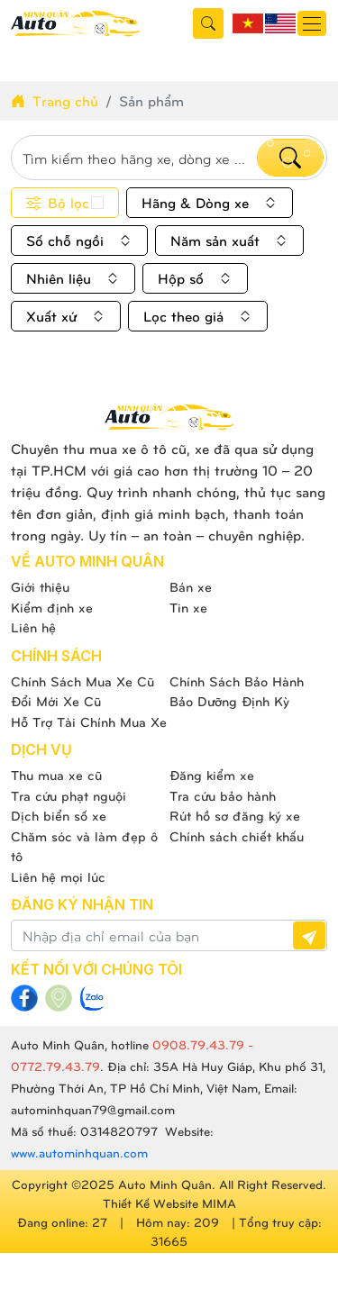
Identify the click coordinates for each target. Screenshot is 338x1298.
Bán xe (190, 586)
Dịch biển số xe (58, 815)
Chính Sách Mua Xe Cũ (82, 681)
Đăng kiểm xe (211, 775)
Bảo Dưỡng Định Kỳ (229, 701)
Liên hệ (33, 627)
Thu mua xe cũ (56, 775)
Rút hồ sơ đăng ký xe (234, 815)
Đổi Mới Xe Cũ (56, 701)
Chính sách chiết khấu (236, 836)
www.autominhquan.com (79, 1152)
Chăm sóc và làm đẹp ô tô (84, 846)
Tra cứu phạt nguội (68, 795)
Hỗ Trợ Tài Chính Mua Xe (89, 721)
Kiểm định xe (52, 607)
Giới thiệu (40, 586)
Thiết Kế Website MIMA (169, 1203)
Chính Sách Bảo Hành (236, 681)
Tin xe (188, 607)
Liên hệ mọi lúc (58, 876)
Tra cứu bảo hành (222, 795)
